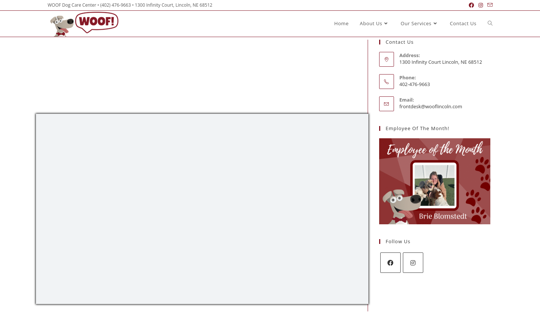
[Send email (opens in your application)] (489, 5)
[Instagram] (413, 262)
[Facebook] (390, 262)
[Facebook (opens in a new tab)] (471, 5)
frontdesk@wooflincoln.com (431, 106)
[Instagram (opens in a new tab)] (480, 5)
